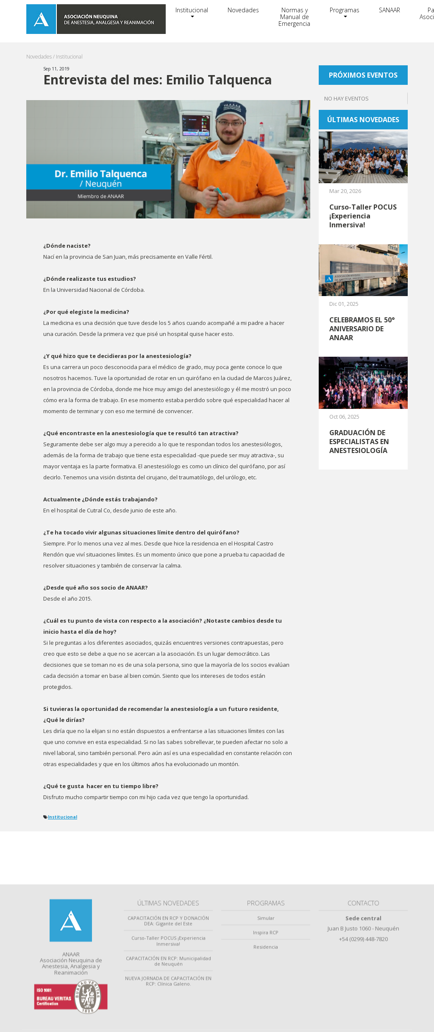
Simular (266, 997)
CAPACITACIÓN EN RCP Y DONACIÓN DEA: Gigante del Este (168, 1000)
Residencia (265, 1026)
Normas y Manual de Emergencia (294, 17)
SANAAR (389, 10)
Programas (344, 10)
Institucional (191, 10)
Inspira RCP (265, 1011)
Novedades (243, 10)
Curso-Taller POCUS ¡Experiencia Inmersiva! (168, 1020)
